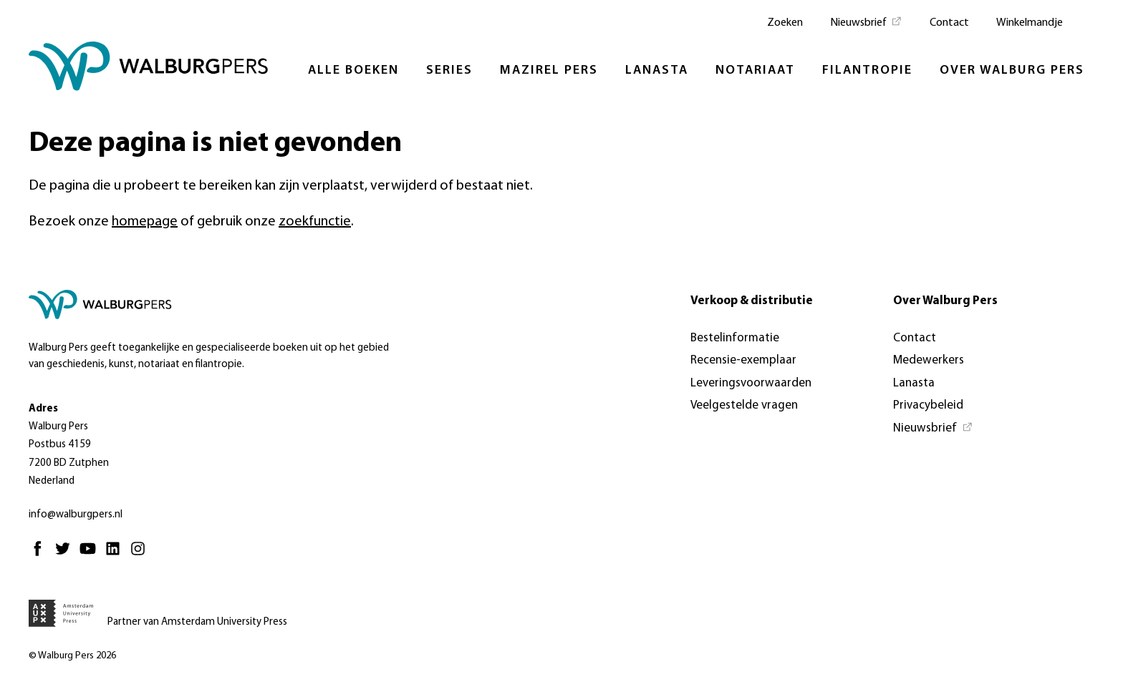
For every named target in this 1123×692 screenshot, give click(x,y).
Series (449, 70)
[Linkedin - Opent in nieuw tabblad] (116, 555)
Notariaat (755, 70)
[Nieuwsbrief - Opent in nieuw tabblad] (866, 21)
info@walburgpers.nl (75, 515)
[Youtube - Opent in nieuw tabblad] (91, 555)
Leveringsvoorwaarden (750, 383)
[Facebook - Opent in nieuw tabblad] (41, 555)
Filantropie (867, 70)
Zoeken (785, 23)
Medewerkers (928, 360)
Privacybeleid (928, 405)
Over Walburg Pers (1012, 70)
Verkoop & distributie (751, 301)
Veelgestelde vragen (744, 405)
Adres (43, 409)
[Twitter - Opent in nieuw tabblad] (66, 555)
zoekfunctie (315, 222)
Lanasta (656, 70)
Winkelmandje (1029, 23)
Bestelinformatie (734, 338)
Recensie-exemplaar (743, 360)
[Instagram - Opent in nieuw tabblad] (141, 555)
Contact (949, 23)
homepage (145, 222)
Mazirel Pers (549, 70)
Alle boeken (353, 70)
